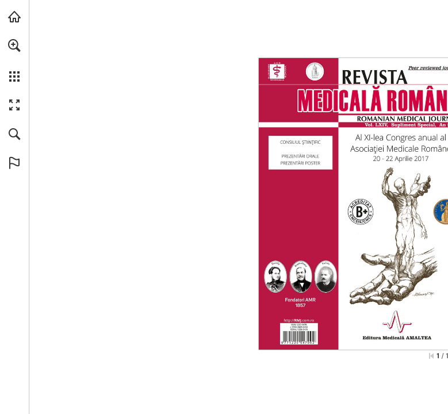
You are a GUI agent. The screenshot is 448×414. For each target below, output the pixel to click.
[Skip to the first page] (431, 356)
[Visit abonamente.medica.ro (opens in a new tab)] (14, 16)
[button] (14, 45)
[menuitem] (14, 60)
